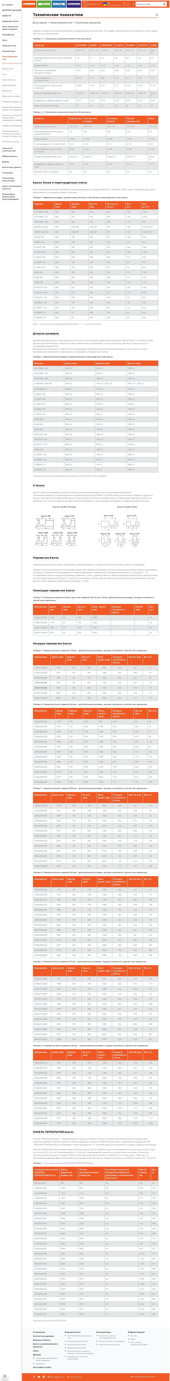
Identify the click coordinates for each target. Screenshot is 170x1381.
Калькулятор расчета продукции (115, 1341)
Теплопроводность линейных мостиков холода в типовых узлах (13, 133)
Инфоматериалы (9, 156)
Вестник (137, 1336)
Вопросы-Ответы (45, 1340)
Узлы (4, 74)
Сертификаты (8, 35)
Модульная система (11, 96)
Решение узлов (9, 46)
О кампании (7, 173)
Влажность (7, 91)
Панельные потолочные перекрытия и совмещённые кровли (13, 117)
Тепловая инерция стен (12, 102)
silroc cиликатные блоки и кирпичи (10, 28)
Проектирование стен (9, 58)
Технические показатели (13, 63)
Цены (4, 40)
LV (133, 4)
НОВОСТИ (6, 16)
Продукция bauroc (10, 21)
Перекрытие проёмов (11, 126)
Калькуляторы (9, 51)
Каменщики (43, 1364)
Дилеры (5, 162)
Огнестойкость (9, 80)
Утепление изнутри (10, 142)
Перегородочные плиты (79, 1344)
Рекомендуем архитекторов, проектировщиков (10, 196)
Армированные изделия (79, 1348)
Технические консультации (8, 179)
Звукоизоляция (9, 85)
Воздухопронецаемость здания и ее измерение (12, 108)
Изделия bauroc (76, 1332)
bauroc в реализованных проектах (13, 187)
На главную (7, 5)
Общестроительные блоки (80, 1341)
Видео (136, 1339)
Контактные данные (11, 167)
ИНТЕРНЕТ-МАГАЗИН (11, 10)
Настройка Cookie (45, 1367)
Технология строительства (9, 149)
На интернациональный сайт (146, 1376)
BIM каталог (7, 69)
